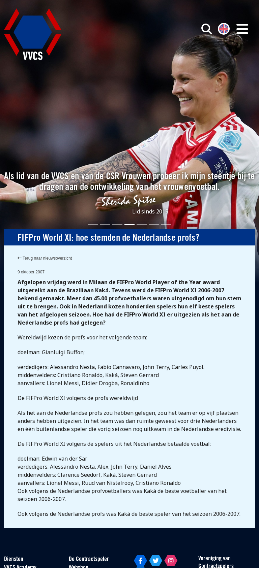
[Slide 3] (117, 225)
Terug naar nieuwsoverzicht (45, 258)
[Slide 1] (93, 225)
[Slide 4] (129, 225)
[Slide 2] (105, 225)
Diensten (13, 559)
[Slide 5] (142, 225)
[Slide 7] (166, 225)
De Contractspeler (89, 559)
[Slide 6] (154, 225)
